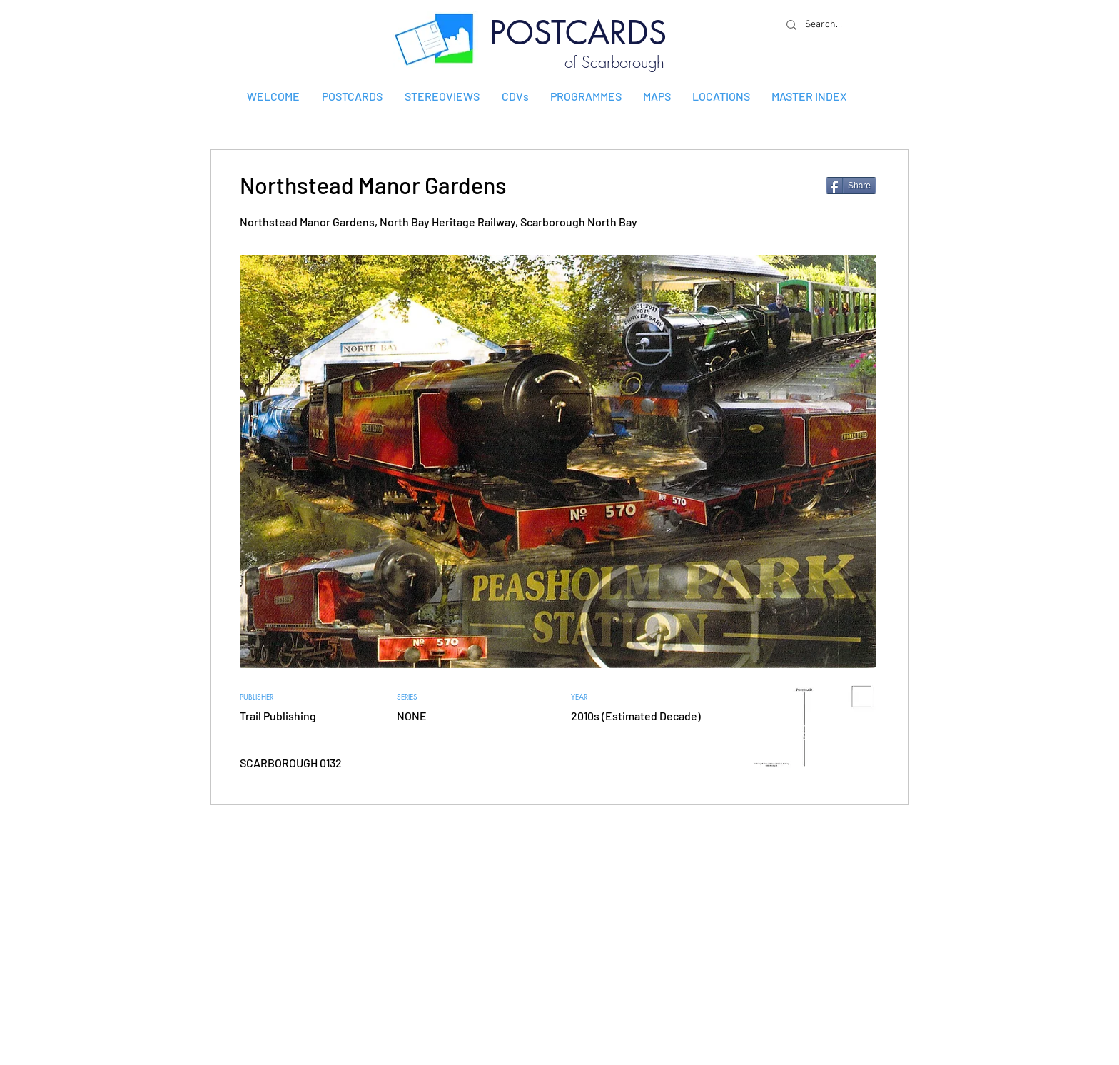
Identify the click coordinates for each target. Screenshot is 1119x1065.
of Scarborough (614, 62)
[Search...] (827, 24)
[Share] (851, 185)
